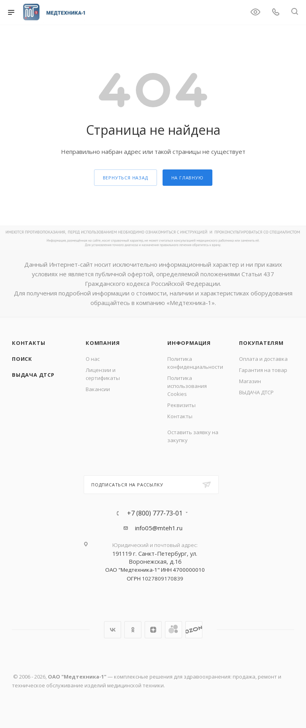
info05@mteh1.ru (158, 528)
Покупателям (261, 342)
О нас (93, 358)
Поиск (22, 358)
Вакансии (98, 389)
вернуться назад (125, 178)
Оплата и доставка (263, 358)
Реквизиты (181, 405)
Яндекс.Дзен (153, 629)
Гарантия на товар (263, 370)
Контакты (28, 342)
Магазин (250, 381)
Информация (189, 342)
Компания (103, 342)
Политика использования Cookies (187, 385)
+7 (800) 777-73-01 (154, 513)
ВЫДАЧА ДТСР (33, 374)
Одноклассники (132, 629)
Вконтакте (112, 629)
